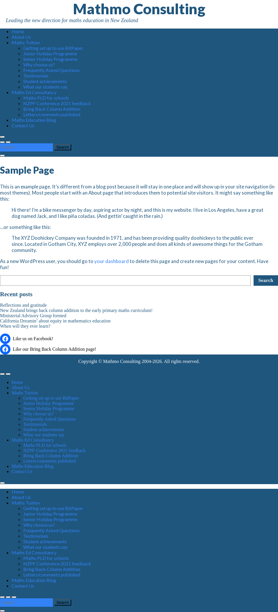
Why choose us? (39, 64)
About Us (21, 37)
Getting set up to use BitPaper (53, 48)
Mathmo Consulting (139, 8)
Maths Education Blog (34, 120)
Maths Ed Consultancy (34, 92)
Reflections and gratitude (23, 305)
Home (18, 31)
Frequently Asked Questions (51, 70)
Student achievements (45, 81)
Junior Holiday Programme (50, 53)
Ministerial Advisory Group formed (33, 315)
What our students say (45, 86)
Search (265, 280)
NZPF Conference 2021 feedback (57, 103)
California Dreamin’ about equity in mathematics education (55, 320)
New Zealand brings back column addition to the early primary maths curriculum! (76, 310)
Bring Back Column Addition (51, 109)
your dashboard (111, 261)
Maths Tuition (26, 42)
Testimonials (36, 75)
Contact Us (23, 125)
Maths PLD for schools (46, 97)
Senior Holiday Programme (50, 59)
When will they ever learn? (25, 326)
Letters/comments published (51, 114)
